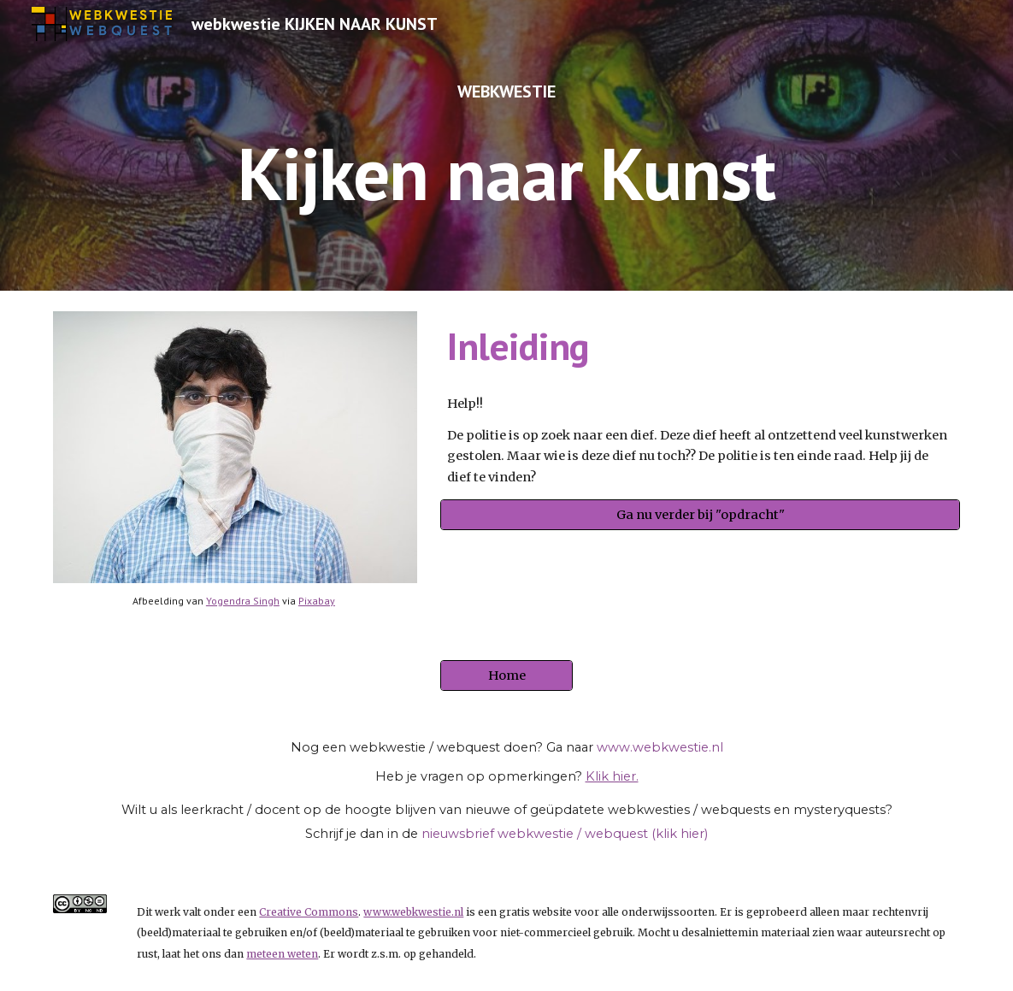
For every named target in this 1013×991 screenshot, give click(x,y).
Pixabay (316, 600)
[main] (507, 145)
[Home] (506, 676)
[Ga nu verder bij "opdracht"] (700, 515)
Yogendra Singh (243, 600)
